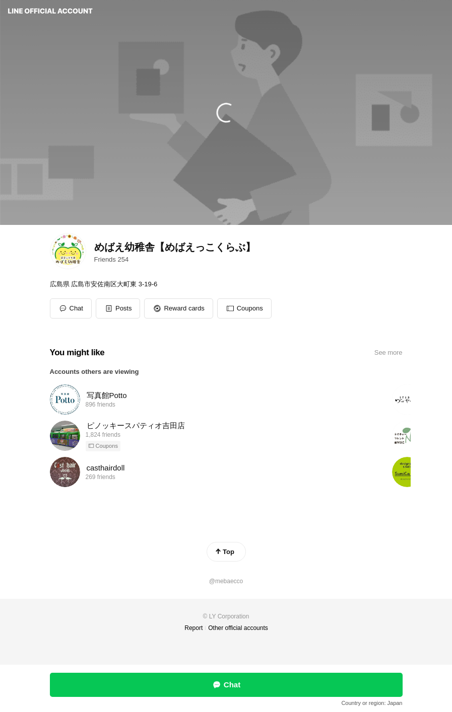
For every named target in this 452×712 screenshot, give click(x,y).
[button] (118, 308)
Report (193, 627)
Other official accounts (238, 627)
